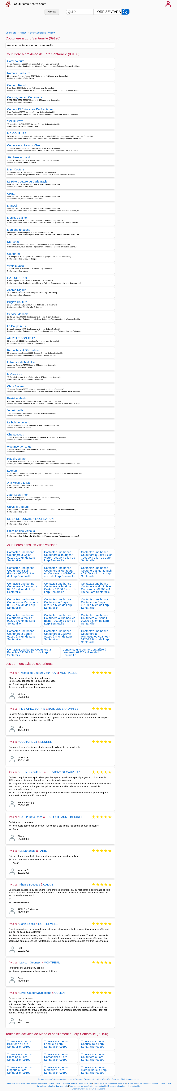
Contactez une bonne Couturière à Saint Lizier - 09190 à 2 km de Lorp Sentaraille (96, 556)
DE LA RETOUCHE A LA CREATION (30, 519)
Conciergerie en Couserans (24, 97)
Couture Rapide (17, 85)
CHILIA (11, 193)
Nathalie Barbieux (18, 73)
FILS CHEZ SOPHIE (32, 708)
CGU (108, 1079)
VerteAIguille (15, 410)
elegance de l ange (19, 446)
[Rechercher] (125, 12)
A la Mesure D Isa (18, 483)
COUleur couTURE (31, 772)
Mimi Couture (15, 169)
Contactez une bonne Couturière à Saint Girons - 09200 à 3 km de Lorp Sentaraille (21, 572)
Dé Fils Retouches (30, 816)
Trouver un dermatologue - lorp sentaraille (109, 1083)
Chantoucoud (15, 434)
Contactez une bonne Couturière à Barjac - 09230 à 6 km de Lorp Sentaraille (58, 603)
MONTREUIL (52, 962)
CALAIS (48, 884)
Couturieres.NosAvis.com (30, 3)
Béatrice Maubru (17, 398)
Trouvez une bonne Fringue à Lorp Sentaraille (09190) (56, 1044)
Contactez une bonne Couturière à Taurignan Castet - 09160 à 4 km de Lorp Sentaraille (60, 587)
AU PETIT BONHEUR (21, 338)
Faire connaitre (90, 1079)
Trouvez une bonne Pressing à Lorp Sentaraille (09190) (19, 1057)
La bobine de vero (18, 422)
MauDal (12, 206)
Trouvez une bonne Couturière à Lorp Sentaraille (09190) (93, 1057)
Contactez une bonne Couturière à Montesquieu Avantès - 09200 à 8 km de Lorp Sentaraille (95, 636)
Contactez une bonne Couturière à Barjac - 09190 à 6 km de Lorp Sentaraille (95, 603)
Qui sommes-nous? (45, 1079)
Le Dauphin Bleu (17, 326)
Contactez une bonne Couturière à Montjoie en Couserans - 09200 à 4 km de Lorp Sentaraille (96, 587)
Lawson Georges (30, 962)
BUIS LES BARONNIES (63, 708)
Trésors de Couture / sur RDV (38, 672)
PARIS (43, 850)
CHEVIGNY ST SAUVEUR (63, 772)
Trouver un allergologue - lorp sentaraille (124, 1086)
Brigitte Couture (17, 302)
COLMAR (60, 992)
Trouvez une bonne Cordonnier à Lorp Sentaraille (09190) (56, 1057)
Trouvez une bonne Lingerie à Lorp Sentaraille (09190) (19, 1070)
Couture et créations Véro (23, 145)
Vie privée (101, 1079)
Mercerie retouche (18, 230)
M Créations (15, 374)
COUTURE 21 (28, 741)
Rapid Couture (16, 459)
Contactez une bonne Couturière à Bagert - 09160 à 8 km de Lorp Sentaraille (21, 635)
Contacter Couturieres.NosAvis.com (68, 1079)
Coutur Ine (14, 254)
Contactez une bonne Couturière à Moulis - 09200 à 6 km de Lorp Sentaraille (21, 619)
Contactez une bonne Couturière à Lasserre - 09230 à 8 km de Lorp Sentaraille (84, 652)
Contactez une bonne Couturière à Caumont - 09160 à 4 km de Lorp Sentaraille (22, 587)
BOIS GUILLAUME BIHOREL (64, 816)
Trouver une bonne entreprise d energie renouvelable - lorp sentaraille (33, 1083)
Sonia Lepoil (27, 923)
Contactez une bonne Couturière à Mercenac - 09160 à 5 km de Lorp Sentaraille (22, 603)
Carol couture (15, 61)
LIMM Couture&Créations (35, 992)
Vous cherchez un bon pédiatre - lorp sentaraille (88, 1086)
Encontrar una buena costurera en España (88, 1089)
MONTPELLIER (70, 672)
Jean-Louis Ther (17, 495)
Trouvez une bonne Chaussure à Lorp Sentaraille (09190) (93, 1044)
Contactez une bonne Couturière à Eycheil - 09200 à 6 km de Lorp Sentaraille (95, 619)
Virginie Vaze (15, 266)
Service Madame (18, 314)
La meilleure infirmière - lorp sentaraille (52, 1086)
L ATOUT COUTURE (20, 278)
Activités (52, 12)
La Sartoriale (27, 850)
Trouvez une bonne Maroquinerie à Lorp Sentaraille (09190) (94, 1070)
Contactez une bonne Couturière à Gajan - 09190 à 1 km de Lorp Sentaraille (21, 556)
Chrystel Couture (18, 507)
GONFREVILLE (48, 923)
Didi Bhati (13, 242)
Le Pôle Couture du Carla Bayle (27, 181)
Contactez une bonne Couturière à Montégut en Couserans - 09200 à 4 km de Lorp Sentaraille (59, 572)
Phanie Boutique (29, 884)
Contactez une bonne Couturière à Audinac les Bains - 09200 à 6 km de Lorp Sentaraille (59, 619)
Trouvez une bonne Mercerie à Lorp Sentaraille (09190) (56, 1070)
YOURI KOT (15, 121)
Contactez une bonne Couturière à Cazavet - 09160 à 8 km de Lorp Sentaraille (58, 635)
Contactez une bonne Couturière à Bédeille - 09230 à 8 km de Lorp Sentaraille (29, 652)
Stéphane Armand (18, 157)
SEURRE (46, 741)
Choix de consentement (130, 1079)
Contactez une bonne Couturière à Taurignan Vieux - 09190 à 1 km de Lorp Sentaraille (59, 556)
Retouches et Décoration (23, 350)
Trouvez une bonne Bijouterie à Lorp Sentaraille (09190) (19, 1044)
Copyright (116, 1079)
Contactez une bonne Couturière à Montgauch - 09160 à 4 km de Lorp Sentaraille (96, 572)
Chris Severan (16, 386)
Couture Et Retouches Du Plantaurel (30, 109)
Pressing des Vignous (21, 531)
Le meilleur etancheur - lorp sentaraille (77, 1083)
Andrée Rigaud (16, 290)
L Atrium (12, 471)
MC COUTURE (16, 133)
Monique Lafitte (17, 218)
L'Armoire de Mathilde (21, 362)
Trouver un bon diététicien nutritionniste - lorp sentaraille (149, 1083)
